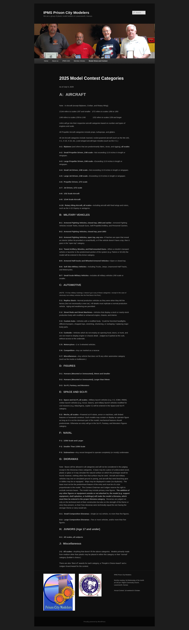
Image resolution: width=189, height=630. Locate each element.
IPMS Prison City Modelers (66, 13)
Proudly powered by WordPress (94, 622)
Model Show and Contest (98, 61)
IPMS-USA (66, 61)
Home (46, 61)
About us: (55, 61)
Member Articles (79, 61)
